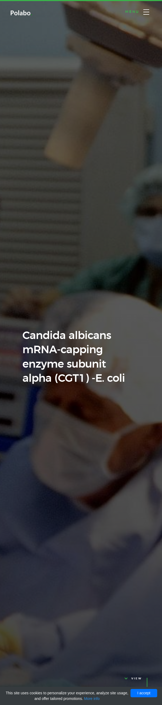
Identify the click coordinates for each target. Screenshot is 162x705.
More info (92, 698)
